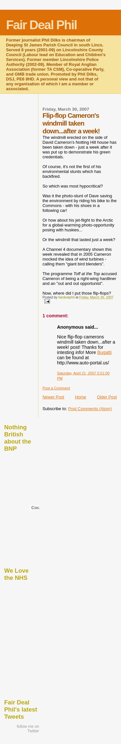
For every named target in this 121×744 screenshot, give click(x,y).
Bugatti (104, 352)
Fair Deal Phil (41, 25)
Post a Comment (56, 388)
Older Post (107, 397)
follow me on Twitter (28, 728)
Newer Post (53, 397)
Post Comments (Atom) (90, 408)
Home (80, 397)
